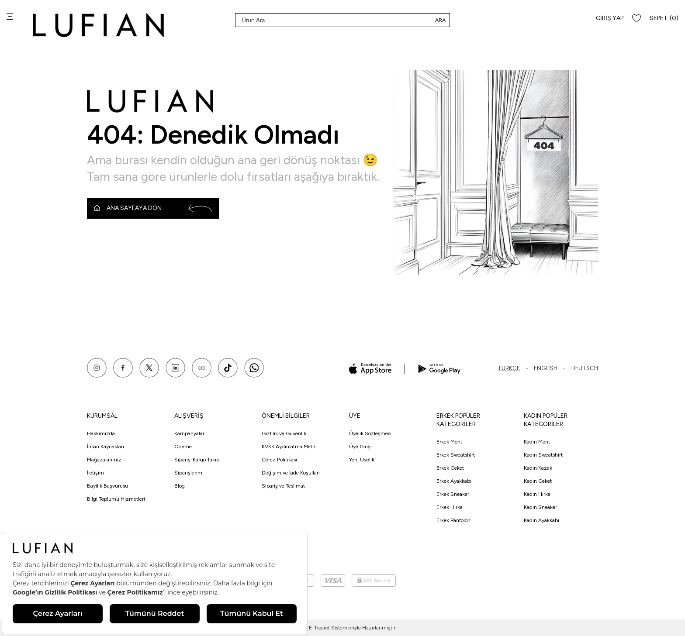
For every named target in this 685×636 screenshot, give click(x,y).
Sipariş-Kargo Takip (196, 460)
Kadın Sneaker (540, 507)
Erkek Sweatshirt (455, 455)
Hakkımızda (101, 433)
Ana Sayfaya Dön (153, 208)
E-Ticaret (319, 628)
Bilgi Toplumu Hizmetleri (116, 499)
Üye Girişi (360, 446)
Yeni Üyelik (361, 460)
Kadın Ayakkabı (541, 520)
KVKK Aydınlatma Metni (289, 446)
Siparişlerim (188, 473)
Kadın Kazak (538, 468)
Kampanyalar (189, 433)
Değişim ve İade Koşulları (291, 473)
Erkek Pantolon (453, 520)
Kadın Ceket (538, 481)
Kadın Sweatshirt (543, 455)
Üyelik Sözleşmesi (370, 433)
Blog (179, 486)
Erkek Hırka (449, 507)
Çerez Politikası (279, 460)
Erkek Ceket (450, 468)
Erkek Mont (449, 442)
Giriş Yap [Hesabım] (609, 18)
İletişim (95, 473)
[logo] (98, 25)
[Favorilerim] (636, 18)
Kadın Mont (537, 442)
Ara (440, 20)
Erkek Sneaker (452, 494)
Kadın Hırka (537, 494)
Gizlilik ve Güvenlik (284, 433)
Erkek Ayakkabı (453, 481)
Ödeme (183, 446)
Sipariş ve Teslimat (283, 486)
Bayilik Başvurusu (107, 486)
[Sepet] (664, 18)
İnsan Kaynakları (105, 446)
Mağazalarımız (104, 460)
